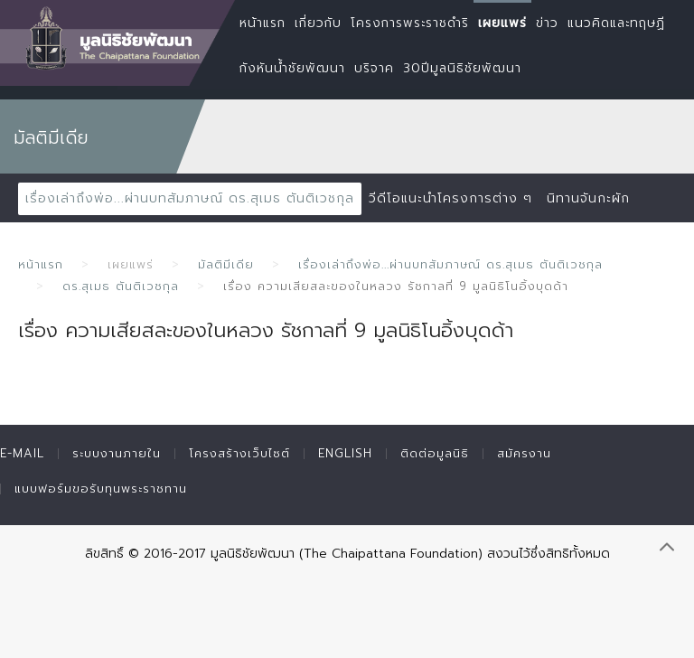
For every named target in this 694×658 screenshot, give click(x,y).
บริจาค (374, 68)
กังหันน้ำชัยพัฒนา (292, 68)
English (345, 453)
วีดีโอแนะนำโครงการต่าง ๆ (450, 198)
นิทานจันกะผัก (588, 198)
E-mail (22, 453)
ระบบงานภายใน (116, 453)
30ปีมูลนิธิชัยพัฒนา (462, 68)
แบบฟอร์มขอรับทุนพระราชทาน (100, 488)
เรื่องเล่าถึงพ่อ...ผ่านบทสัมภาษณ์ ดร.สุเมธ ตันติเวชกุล (189, 198)
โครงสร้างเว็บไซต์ (239, 453)
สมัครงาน (524, 453)
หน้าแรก (40, 264)
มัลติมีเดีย (226, 264)
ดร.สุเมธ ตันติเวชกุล (120, 286)
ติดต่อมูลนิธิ (434, 453)
